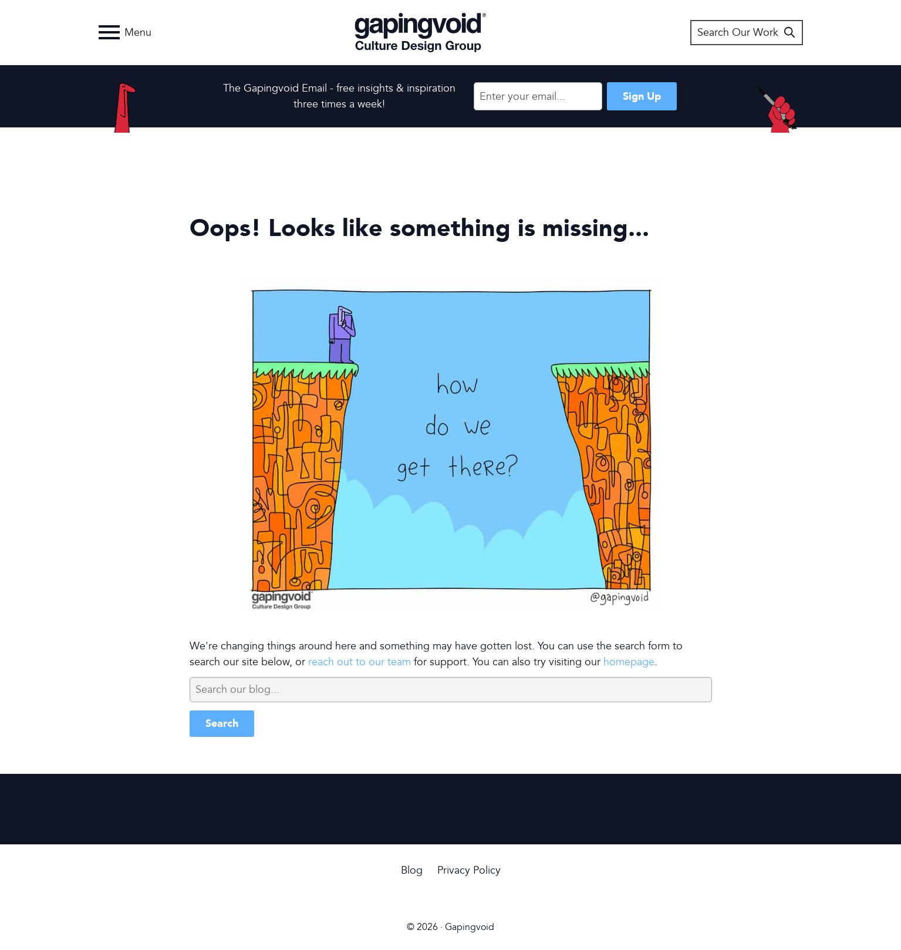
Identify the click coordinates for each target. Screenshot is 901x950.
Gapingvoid (421, 32)
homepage (628, 662)
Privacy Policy (469, 870)
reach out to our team (359, 662)
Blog (412, 870)
